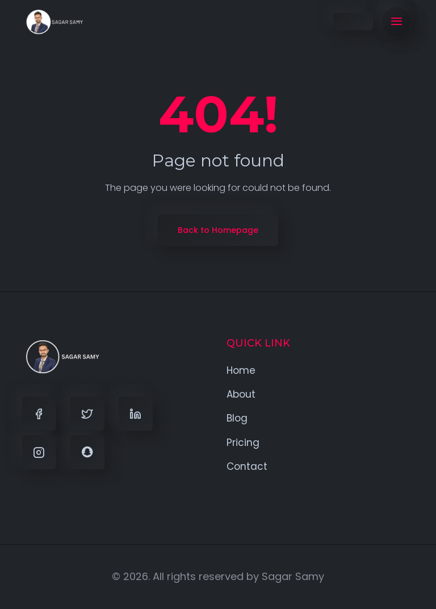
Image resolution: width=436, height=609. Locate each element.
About (241, 394)
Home (241, 370)
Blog (237, 418)
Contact (247, 466)
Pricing (243, 442)
